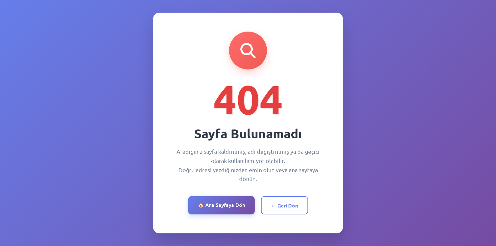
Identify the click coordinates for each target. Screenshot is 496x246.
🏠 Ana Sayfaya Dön (221, 204)
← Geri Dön (284, 205)
